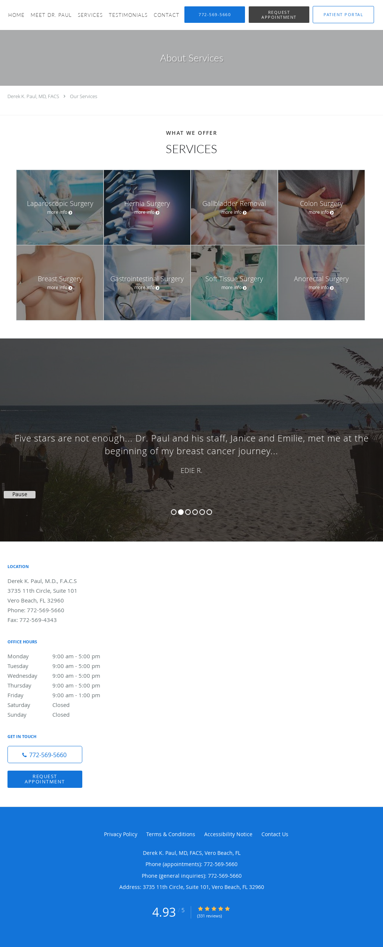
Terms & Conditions (170, 834)
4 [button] (195, 512)
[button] (279, 14)
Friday (61, 695)
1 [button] (174, 512)
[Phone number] (44, 754)
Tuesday (61, 666)
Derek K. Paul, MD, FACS (33, 96)
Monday (61, 656)
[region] (191, 432)
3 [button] (188, 512)
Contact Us (274, 834)
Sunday (61, 714)
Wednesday (61, 675)
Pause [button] (19, 494)
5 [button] (202, 512)
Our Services (83, 96)
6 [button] (209, 512)
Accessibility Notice (228, 834)
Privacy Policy (120, 834)
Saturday (61, 705)
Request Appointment (45, 778)
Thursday (61, 685)
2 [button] (181, 512)
